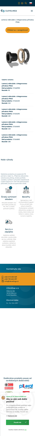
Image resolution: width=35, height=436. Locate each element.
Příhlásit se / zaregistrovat (17, 30)
